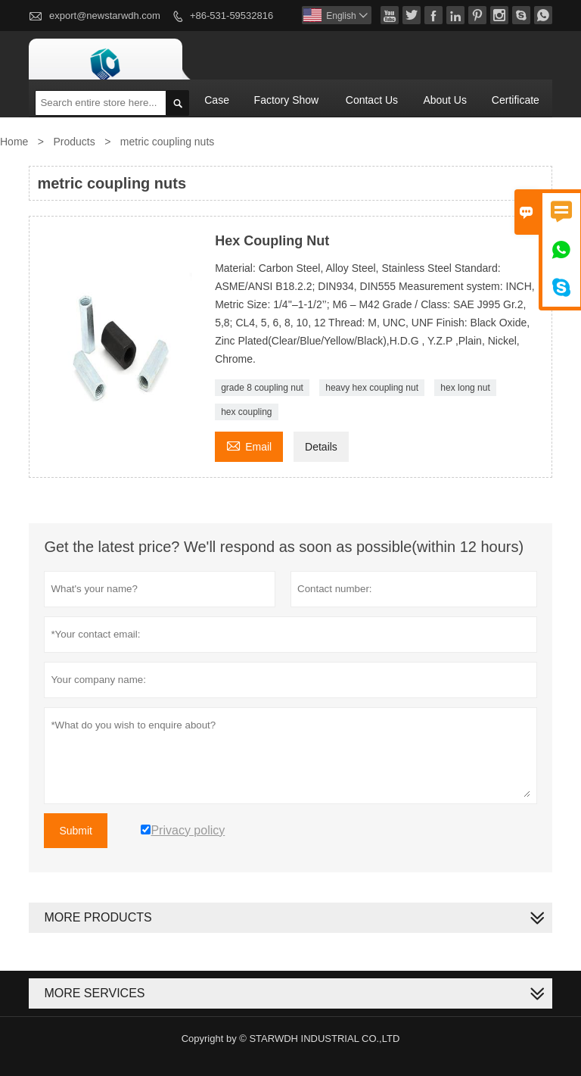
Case (216, 100)
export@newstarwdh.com (104, 15)
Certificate (515, 100)
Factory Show (286, 100)
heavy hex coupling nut (371, 387)
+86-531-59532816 (231, 15)
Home (14, 142)
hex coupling (246, 412)
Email (249, 445)
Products (74, 142)
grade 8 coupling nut (262, 387)
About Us (445, 100)
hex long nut (464, 387)
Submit (75, 831)
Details (321, 447)
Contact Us (372, 100)
